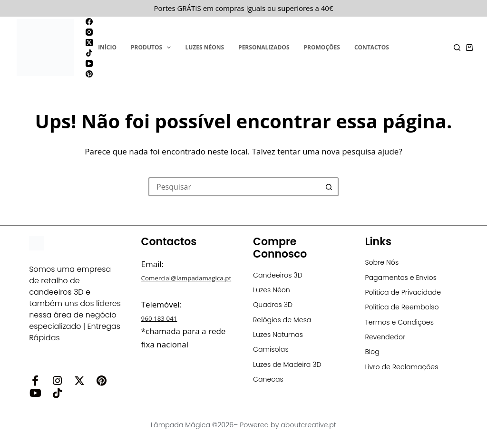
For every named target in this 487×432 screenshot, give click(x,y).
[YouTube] (89, 63)
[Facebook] (89, 21)
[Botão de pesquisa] (329, 186)
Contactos (371, 47)
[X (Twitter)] (89, 42)
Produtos (153, 47)
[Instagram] (89, 32)
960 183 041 (164, 331)
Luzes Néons (204, 47)
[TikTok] (89, 53)
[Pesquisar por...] (234, 186)
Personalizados (263, 47)
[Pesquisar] (457, 47)
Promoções (322, 47)
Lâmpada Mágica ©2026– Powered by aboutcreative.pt (243, 421)
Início (107, 47)
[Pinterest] (89, 73)
